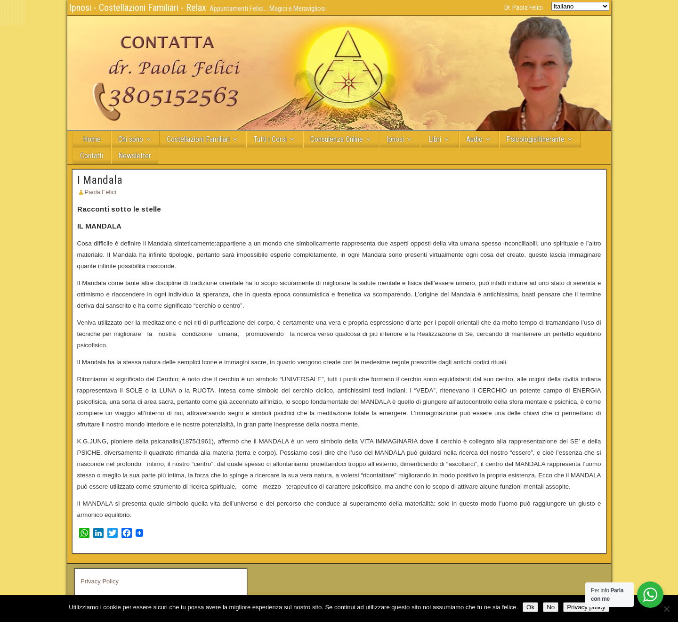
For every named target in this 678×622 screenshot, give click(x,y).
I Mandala (99, 180)
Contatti (91, 155)
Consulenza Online (336, 139)
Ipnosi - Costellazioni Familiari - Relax (137, 7)
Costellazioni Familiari (198, 139)
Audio (474, 139)
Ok (530, 607)
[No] (666, 609)
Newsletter (134, 155)
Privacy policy (586, 607)
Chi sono (130, 139)
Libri (434, 139)
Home (92, 139)
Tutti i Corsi (270, 139)
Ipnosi (395, 139)
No (551, 607)
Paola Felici (100, 192)
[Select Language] (580, 6)
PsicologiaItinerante (535, 139)
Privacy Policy (100, 581)
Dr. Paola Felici (523, 7)
